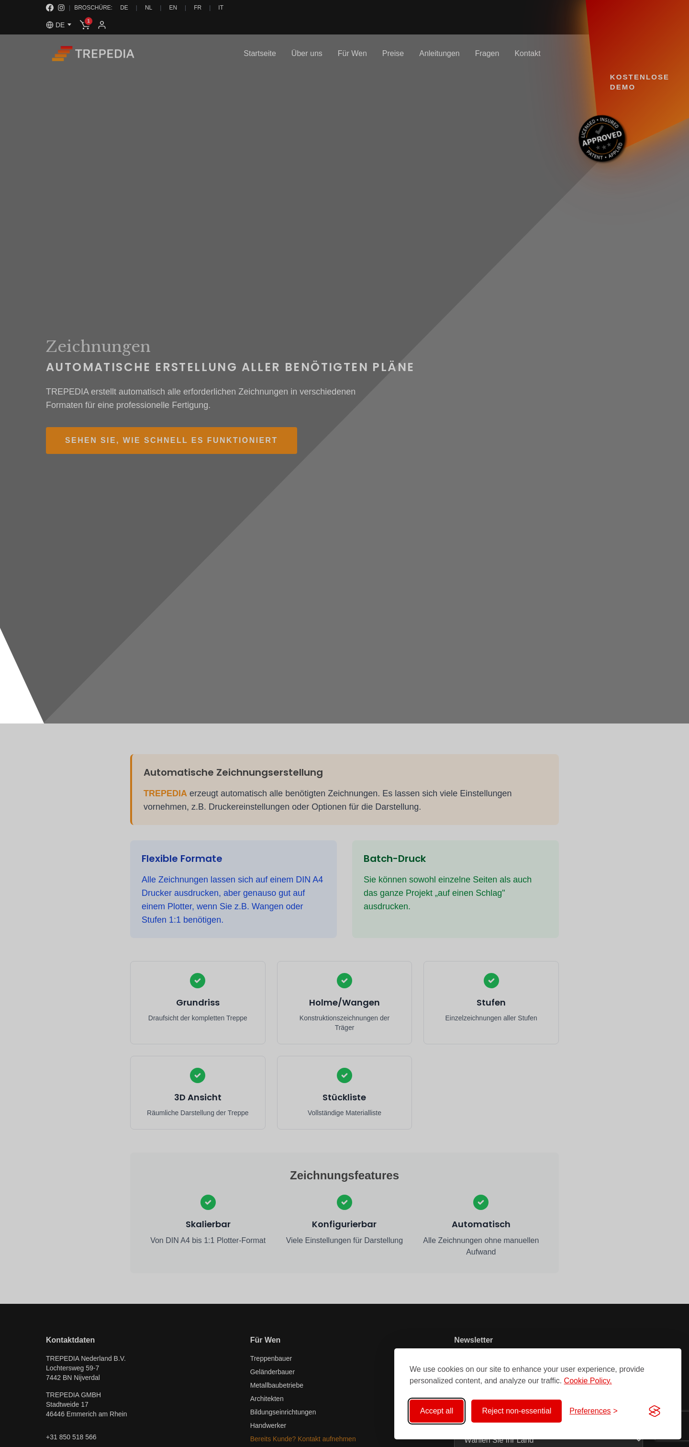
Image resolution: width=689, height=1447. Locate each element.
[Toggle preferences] (593, 1411)
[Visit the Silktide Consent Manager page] (654, 1411)
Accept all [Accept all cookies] (436, 1411)
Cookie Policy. (588, 1381)
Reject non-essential (516, 1411)
